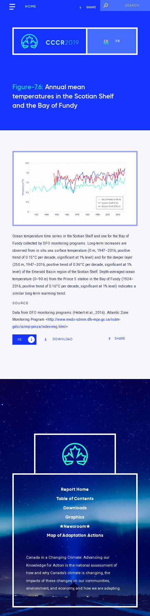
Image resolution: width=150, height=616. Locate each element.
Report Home (75, 489)
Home (30, 6)
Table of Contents (75, 498)
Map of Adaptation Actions (75, 535)
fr (118, 41)
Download (58, 339)
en (106, 41)
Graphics (74, 517)
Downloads (75, 508)
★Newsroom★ (75, 526)
